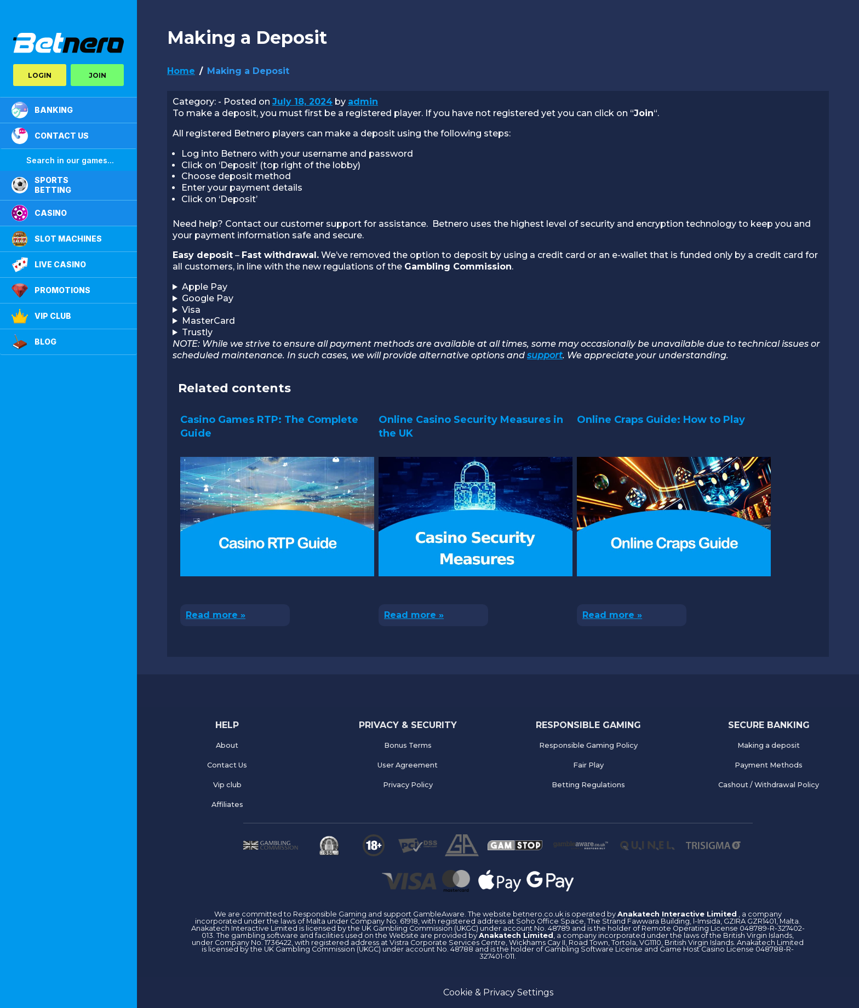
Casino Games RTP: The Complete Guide (269, 426)
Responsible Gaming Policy (588, 745)
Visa (191, 310)
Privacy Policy (408, 785)
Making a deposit (768, 745)
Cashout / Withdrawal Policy (768, 785)
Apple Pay (204, 287)
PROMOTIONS (51, 290)
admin (363, 101)
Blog (34, 342)
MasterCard (208, 321)
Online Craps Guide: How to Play (661, 420)
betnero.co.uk (539, 914)
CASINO (39, 213)
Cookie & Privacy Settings (498, 992)
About (227, 745)
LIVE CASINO (49, 264)
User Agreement (407, 765)
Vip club (227, 785)
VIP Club (41, 316)
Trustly (197, 332)
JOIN (97, 75)
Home (181, 71)
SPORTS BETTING (41, 184)
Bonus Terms (408, 745)
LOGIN (39, 75)
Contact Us (227, 765)
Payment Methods (769, 765)
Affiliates (227, 804)
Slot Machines (57, 239)
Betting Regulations (588, 785)
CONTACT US (50, 136)
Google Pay (207, 298)
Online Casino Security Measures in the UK (471, 426)
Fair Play (588, 765)
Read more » (215, 615)
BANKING (42, 110)
